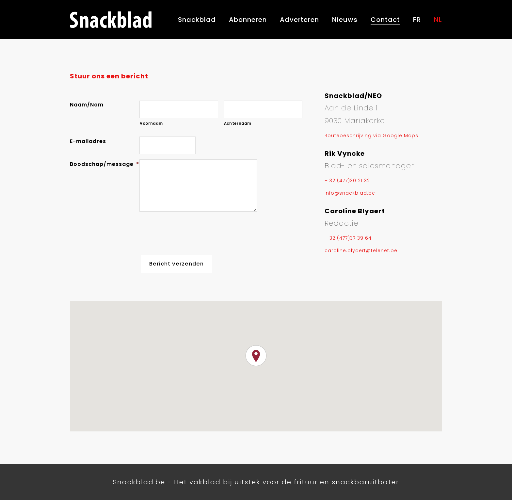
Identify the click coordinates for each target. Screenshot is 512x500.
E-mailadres (88, 141)
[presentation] (189, 232)
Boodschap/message (104, 164)
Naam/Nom (87, 104)
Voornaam (151, 123)
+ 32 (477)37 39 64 (348, 238)
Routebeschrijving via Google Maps (371, 135)
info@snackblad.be (350, 193)
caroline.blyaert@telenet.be (361, 250)
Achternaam (237, 123)
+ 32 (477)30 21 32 (347, 180)
